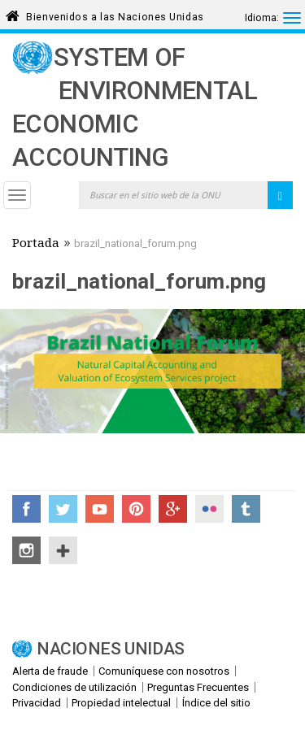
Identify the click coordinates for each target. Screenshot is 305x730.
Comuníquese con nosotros (163, 671)
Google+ (173, 509)
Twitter (63, 509)
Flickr (209, 509)
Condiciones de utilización (74, 687)
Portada (35, 244)
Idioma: (262, 18)
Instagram (26, 550)
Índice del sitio (216, 702)
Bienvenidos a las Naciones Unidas (114, 14)
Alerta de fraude (50, 671)
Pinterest (136, 509)
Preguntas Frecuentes (198, 687)
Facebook (26, 509)
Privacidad (36, 702)
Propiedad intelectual (121, 702)
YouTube (99, 509)
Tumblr (246, 509)
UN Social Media (63, 550)
